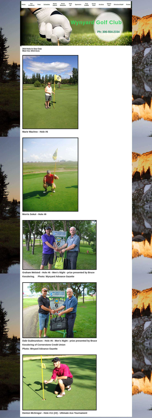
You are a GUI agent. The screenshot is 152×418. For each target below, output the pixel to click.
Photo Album (55, 4)
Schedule (47, 4)
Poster (128, 4)
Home (23, 4)
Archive (101, 4)
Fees (39, 4)
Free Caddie (86, 4)
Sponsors (78, 4)
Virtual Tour (109, 4)
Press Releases (63, 4)
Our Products (31, 4)
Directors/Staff (118, 4)
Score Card (94, 4)
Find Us (70, 4)
